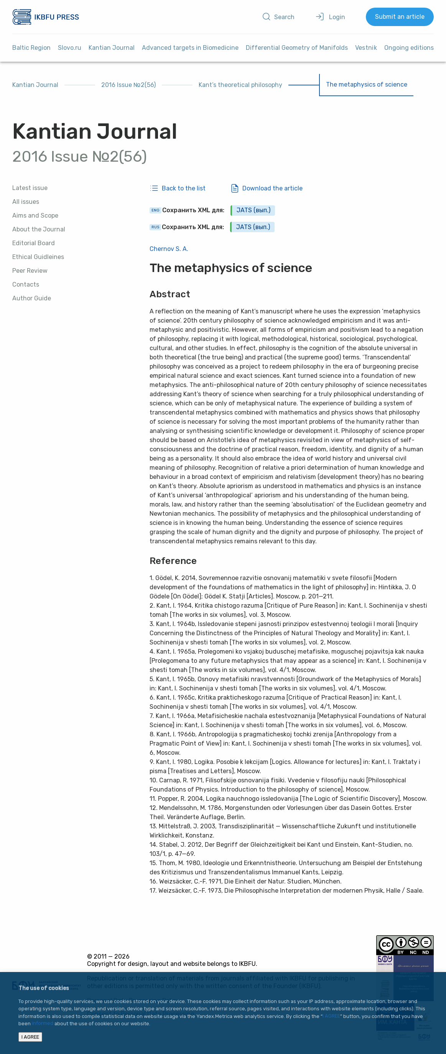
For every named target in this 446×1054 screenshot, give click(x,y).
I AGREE (331, 1016)
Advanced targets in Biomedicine (190, 47)
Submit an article (400, 16)
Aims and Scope (35, 215)
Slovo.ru (69, 47)
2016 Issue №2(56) (128, 85)
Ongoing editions (409, 47)
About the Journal (38, 229)
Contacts (25, 284)
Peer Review (30, 270)
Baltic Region (31, 47)
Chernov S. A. (169, 248)
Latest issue (30, 188)
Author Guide (31, 298)
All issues (25, 201)
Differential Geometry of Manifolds (297, 47)
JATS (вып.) (253, 210)
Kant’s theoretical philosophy (240, 85)
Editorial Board (33, 243)
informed (42, 1023)
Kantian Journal (112, 47)
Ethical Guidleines (38, 257)
